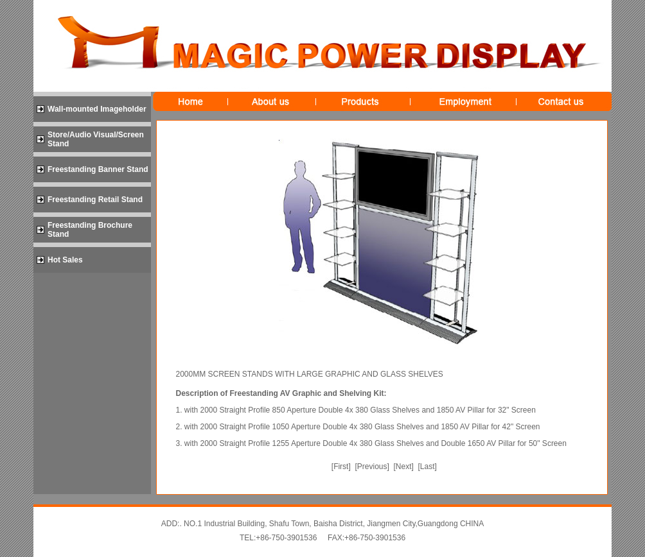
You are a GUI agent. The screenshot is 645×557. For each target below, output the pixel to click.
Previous (372, 466)
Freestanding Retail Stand (95, 199)
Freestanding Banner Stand (98, 169)
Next (404, 466)
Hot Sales (65, 259)
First (340, 466)
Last (427, 466)
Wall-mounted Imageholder (97, 109)
